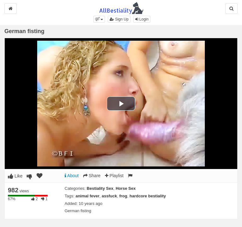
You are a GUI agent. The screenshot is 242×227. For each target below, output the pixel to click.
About (72, 175)
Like (15, 175)
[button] (99, 19)
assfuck (109, 196)
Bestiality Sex (100, 188)
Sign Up (119, 19)
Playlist (114, 175)
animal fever (88, 196)
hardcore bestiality (148, 196)
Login (142, 19)
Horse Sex (126, 188)
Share (92, 175)
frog (123, 196)
